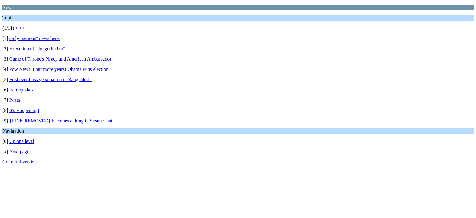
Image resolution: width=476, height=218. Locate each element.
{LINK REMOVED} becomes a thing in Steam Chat (60, 120)
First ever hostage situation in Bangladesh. (50, 79)
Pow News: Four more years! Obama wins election (59, 69)
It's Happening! (24, 110)
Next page (19, 151)
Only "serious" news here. (34, 38)
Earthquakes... (23, 89)
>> (22, 28)
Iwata (14, 100)
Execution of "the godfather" (37, 48)
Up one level (21, 141)
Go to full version (19, 161)
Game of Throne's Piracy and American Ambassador (60, 58)
